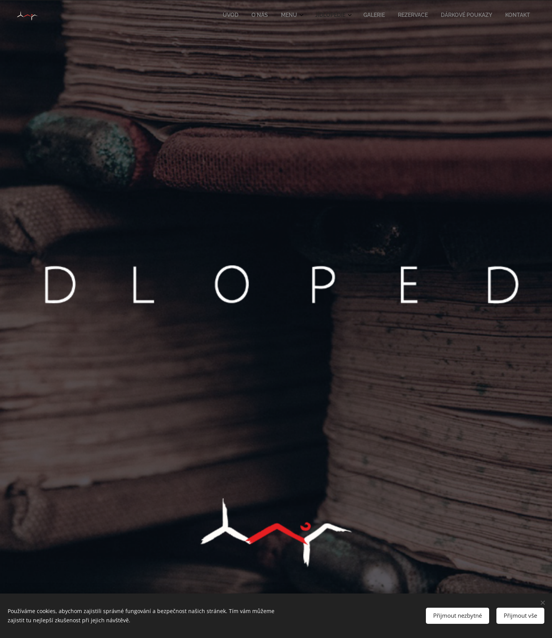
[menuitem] (428, 15)
